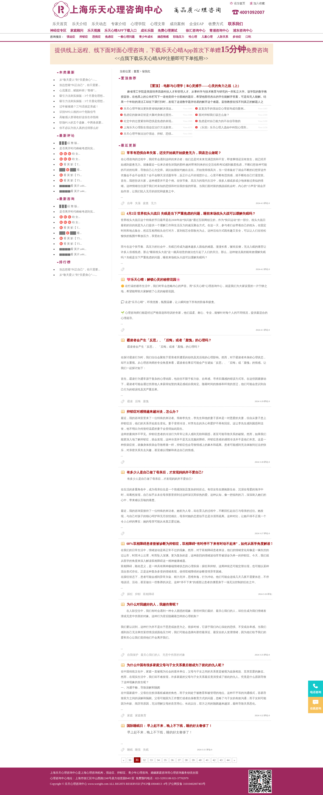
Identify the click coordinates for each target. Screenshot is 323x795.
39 (193, 760)
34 (158, 760)
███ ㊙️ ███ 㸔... (70, 169)
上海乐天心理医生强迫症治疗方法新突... (148, 127)
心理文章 (157, 24)
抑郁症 (83, 36)
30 (130, 760)
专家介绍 (118, 24)
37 (179, 760)
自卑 (130, 203)
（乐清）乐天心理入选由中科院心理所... (223, 127)
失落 (138, 203)
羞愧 (146, 401)
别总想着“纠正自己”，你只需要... (79, 85)
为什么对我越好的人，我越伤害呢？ (153, 604)
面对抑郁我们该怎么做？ (214, 114)
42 (214, 760)
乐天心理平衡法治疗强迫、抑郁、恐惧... (148, 133)
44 (228, 760)
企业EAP (196, 24)
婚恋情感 (163, 36)
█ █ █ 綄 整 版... (69, 143)
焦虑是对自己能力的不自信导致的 (220, 121)
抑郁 (138, 594)
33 (151, 760)
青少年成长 (146, 36)
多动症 (237, 36)
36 (172, 760)
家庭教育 (140, 715)
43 (221, 760)
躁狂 (130, 594)
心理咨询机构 (94, 772)
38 (186, 760)
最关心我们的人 (150, 654)
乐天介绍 (79, 24)
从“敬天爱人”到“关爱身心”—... (78, 79)
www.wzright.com (98, 783)
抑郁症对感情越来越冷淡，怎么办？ (153, 411)
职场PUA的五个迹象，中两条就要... (81, 122)
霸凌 (130, 401)
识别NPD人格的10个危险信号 (77, 111)
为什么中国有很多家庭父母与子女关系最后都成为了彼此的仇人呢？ (175, 665)
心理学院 (138, 24)
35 (165, 760)
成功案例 (177, 24)
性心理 (193, 36)
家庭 (130, 715)
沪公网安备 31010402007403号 (186, 783)
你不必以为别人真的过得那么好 (79, 128)
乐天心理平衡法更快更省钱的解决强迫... (148, 108)
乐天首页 (59, 24)
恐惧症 (96, 36)
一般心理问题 (126, 36)
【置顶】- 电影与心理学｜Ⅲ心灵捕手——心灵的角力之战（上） (195, 86)
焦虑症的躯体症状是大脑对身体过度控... (148, 114)
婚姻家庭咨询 (159, 772)
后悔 (138, 401)
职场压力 (178, 36)
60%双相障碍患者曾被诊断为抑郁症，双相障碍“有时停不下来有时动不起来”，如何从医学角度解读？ (200, 544)
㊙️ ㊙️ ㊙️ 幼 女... (69, 153)
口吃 (248, 36)
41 (207, 760)
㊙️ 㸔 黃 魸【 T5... (70, 175)
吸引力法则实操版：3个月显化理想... (82, 95)
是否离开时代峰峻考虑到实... (77, 148)
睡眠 (130, 749)
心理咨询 (175, 772)
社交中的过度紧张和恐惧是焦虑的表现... (148, 121)
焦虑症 (109, 36)
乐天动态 (99, 24)
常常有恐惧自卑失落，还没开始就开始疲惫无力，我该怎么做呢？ (174, 153)
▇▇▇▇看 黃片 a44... (72, 185)
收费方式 (215, 24)
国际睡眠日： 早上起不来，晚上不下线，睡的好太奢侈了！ (169, 726)
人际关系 (222, 36)
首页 (136, 71)
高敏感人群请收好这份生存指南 (79, 117)
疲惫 (146, 203)
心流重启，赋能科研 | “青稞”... (78, 90)
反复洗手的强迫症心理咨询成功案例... (222, 108)
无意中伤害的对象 (174, 654)
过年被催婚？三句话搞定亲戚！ (79, 106)
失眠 (146, 749)
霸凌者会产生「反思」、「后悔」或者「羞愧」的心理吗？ (169, 340)
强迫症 (71, 36)
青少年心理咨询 (138, 772)
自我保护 (132, 654)
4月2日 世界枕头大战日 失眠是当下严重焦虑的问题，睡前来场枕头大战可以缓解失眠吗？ (191, 213)
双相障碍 (148, 594)
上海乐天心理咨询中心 (64, 772)
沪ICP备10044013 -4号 (154, 783)
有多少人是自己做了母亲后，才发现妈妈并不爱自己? (165, 472)
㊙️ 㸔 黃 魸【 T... (69, 164)
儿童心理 (207, 36)
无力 (153, 203)
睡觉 (138, 749)
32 (144, 760)
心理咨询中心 (58, 778)
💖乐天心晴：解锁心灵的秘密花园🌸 (153, 279)
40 (200, 760)
